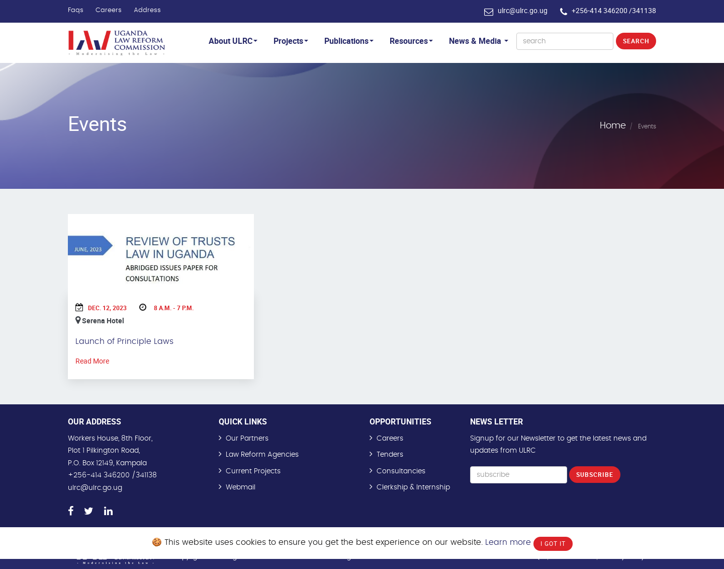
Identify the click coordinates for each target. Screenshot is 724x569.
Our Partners (247, 438)
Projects (291, 40)
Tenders (390, 454)
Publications (349, 40)
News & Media (478, 40)
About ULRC (233, 40)
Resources (411, 40)
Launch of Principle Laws (124, 341)
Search (636, 41)
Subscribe (594, 474)
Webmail (240, 487)
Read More (92, 361)
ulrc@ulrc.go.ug (523, 10)
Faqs (75, 10)
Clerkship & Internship (413, 487)
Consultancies (401, 471)
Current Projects (253, 471)
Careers (109, 10)
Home (613, 125)
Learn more (508, 542)
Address (147, 10)
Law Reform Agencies (262, 454)
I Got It (553, 543)
